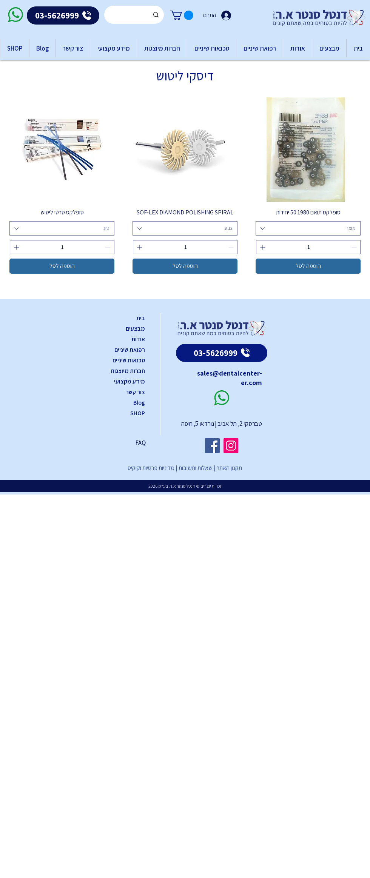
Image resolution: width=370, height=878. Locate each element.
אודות (138, 339)
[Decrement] (354, 247)
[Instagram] (231, 445)
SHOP (137, 413)
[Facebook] (212, 445)
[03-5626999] (63, 15)
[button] (181, 15)
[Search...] (134, 15)
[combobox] (308, 228)
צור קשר (135, 392)
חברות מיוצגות (128, 371)
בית (140, 318)
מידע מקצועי (129, 381)
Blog (139, 403)
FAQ (140, 443)
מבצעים (135, 329)
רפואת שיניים (129, 350)
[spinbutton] (308, 247)
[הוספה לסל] (308, 266)
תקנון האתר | (227, 468)
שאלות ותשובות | (193, 468)
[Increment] (262, 247)
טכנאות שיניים (129, 360)
